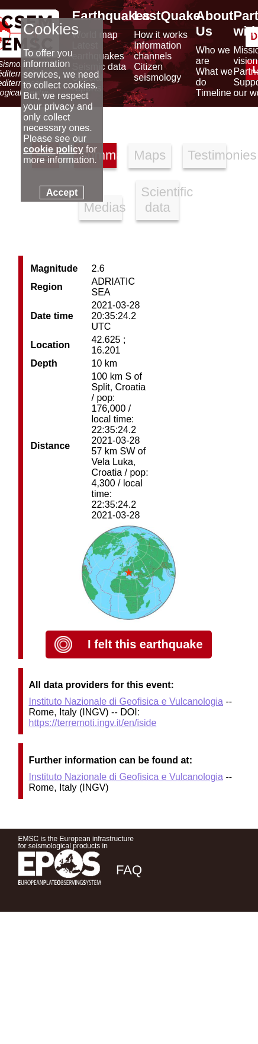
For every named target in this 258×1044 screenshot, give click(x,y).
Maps (150, 155)
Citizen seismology (157, 72)
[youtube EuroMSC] (222, 953)
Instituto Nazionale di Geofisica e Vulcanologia (126, 701)
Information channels (157, 50)
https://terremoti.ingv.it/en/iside (93, 723)
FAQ (129, 869)
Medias (103, 207)
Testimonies (206, 155)
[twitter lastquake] (158, 953)
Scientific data (160, 199)
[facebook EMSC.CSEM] (126, 953)
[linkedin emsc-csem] (190, 953)
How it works (161, 35)
